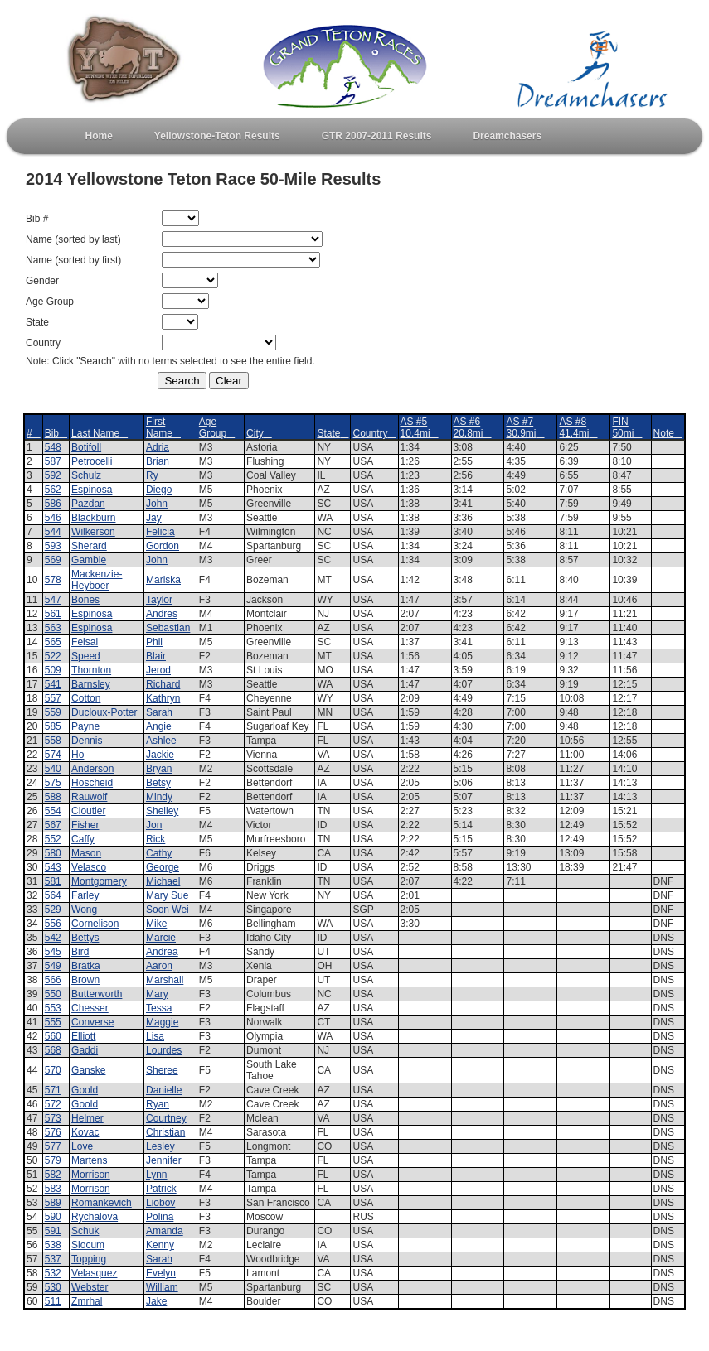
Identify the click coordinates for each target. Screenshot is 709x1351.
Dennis (86, 740)
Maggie (162, 1022)
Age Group (217, 427)
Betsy (158, 783)
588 (53, 797)
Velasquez (94, 1273)
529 (53, 909)
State (332, 433)
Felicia (160, 532)
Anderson (92, 768)
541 (53, 684)
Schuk (85, 1231)
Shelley (162, 811)
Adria (157, 447)
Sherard (89, 546)
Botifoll (86, 447)
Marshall (164, 980)
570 (53, 1070)
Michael (163, 881)
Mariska (163, 580)
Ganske (88, 1070)
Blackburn (93, 518)
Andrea (162, 952)
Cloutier (88, 811)
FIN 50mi (627, 427)
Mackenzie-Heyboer (96, 579)
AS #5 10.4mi (420, 427)
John (157, 503)
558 (53, 740)
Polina (159, 1217)
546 (53, 518)
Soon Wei (167, 909)
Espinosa (91, 489)
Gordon (162, 546)
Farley (85, 895)
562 (53, 489)
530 (53, 1287)
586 (53, 503)
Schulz (86, 475)
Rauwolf (89, 797)
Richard (163, 684)
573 (53, 1118)
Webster (89, 1287)
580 (53, 853)
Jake (156, 1301)
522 (53, 656)
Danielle (164, 1090)
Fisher (85, 825)
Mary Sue (167, 895)
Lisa (155, 1036)
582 (53, 1174)
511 (53, 1301)
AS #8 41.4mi (578, 427)
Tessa (159, 1008)
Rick (155, 839)
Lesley (160, 1146)
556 (53, 923)
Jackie (160, 754)
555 (53, 1022)
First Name (163, 427)
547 (53, 600)
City (259, 433)
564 (53, 895)
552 (53, 839)
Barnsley (90, 684)
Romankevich (101, 1203)
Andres (161, 614)
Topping (88, 1259)
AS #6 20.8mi (473, 427)
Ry (152, 475)
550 (53, 994)
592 (53, 475)
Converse (92, 1022)
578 (53, 580)
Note (667, 433)
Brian (157, 461)
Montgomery (99, 881)
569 (53, 560)
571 (53, 1090)
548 (53, 447)
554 (53, 811)
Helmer (87, 1118)
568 (53, 1050)
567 (53, 825)
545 (53, 952)
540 (53, 768)
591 (53, 1231)
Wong (84, 909)
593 (53, 546)
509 (53, 670)
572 (53, 1104)
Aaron (159, 966)
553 (53, 1008)
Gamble (88, 560)
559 (53, 712)
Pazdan (88, 503)
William (162, 1287)
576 (53, 1132)
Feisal (84, 642)
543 (53, 867)
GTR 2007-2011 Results (377, 136)
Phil (154, 642)
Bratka (85, 966)
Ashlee (161, 740)
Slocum (87, 1245)
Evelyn (161, 1273)
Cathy (159, 853)
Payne (85, 726)
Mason (86, 853)
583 (53, 1188)
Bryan (159, 768)
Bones (85, 600)
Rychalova (94, 1217)
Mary (157, 994)
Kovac (85, 1132)
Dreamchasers (507, 136)
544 (53, 532)
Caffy (83, 839)
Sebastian (168, 628)
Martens (89, 1160)
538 (53, 1245)
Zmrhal (86, 1301)
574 (53, 754)
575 (53, 783)
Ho (77, 754)
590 (53, 1217)
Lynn (157, 1174)
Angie (159, 726)
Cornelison (95, 923)
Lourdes (164, 1050)
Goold (84, 1090)
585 (53, 726)
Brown (85, 980)
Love (82, 1146)
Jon (154, 825)
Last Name (99, 433)
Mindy (159, 797)
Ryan (157, 1104)
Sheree (162, 1070)
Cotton (85, 698)
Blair (156, 656)
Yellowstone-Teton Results (217, 136)
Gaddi (84, 1050)
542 (53, 937)
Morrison (90, 1174)
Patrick (161, 1188)
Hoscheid (92, 783)
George (162, 867)
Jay (154, 518)
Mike (156, 923)
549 (53, 966)
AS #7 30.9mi (525, 427)
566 (53, 980)
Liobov (160, 1203)
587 (53, 461)
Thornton (91, 670)
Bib (56, 433)
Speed (85, 656)
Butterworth (96, 994)
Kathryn (163, 698)
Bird (80, 952)
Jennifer (164, 1160)
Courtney (166, 1118)
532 (53, 1273)
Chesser (90, 1008)
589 (53, 1203)
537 (53, 1259)
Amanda (164, 1231)
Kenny (160, 1245)
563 (53, 628)
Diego (159, 489)
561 (53, 614)
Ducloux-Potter (104, 712)
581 (53, 881)
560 (53, 1036)
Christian (165, 1132)
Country (374, 433)
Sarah (159, 712)
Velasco (88, 867)
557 (53, 698)
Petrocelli (91, 461)
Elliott (83, 1036)
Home (99, 136)
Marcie (161, 937)
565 (53, 642)
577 (53, 1146)
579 (53, 1160)
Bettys (85, 937)
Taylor (159, 600)
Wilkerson (93, 532)
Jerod (158, 670)
